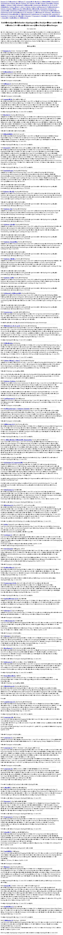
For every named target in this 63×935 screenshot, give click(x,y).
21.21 (2, 398)
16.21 (2, 312)
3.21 (2, 83)
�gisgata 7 (7, 867)
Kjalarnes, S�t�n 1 (10, 259)
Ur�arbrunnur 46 (39, 12)
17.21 (2, 326)
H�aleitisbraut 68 (26, 14)
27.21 (2, 505)
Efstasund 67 (55, 1)
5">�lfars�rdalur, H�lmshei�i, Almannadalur (18, 439)
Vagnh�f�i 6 (53, 16)
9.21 (2, 191)
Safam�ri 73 (44, 16)
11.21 (2, 224)
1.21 (2, 51)
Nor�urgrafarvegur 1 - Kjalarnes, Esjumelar (17, 408)
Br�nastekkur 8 (12, 1)
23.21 (2, 424)
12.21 (2, 242)
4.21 (2, 99)
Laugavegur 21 (56, 14)
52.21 (2, 885)
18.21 (2, 343)
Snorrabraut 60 (45, 10)
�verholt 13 (38, 1)
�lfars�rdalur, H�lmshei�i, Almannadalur (35, 8)
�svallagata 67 (56, 12)
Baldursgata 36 (5, 14)
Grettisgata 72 (36, 10)
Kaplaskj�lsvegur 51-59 (19, 12)
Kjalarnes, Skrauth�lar (47, 3)
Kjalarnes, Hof (25, 3)
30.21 (2, 548)
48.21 (2, 817)
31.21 (2, 567)
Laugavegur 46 (13, 16)
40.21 (2, 686)
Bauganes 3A (4, 1)
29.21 (2, 535)
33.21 (2, 598)
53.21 (2, 906)
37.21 (2, 648)
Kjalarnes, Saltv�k (35, 3)
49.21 (2, 832)
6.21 (2, 134)
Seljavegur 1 (48, 12)
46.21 (2, 787)
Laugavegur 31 (5, 16)
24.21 (2, 439)
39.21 (2, 675)
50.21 (2, 851)
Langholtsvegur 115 (36, 14)
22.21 (2, 408)
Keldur (30, 10)
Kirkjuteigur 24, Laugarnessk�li (13, 462)
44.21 (2, 747)
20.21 (2, 381)
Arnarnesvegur (37, 5)
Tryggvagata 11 (36, 16)
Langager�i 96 (30, 1)
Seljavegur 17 (30, 12)
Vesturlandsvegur (5, 3)
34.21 (2, 610)
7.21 (2, 148)
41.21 (2, 701)
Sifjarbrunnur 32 (14, 10)
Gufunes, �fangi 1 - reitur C (17, 7)
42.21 (2, 717)
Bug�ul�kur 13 (14, 18)
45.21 (2, 768)
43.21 (2, 737)
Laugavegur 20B (46, 14)
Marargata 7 (28, 16)
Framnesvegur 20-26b (6, 12)
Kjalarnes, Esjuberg (30, 7)
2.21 (2, 72)
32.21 (2, 583)
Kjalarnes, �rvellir (15, 3)
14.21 (2, 277)
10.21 (2, 209)
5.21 (2, 115)
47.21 (2, 801)
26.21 (2, 489)
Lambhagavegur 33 (41, 7)
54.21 (2, 920)
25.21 (2, 462)
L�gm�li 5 (21, 16)
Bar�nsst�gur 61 (54, 10)
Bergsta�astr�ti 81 (14, 14)
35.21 (2, 620)
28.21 (2, 524)
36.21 (2, 636)
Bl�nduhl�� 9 (46, 1)
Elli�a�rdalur (5, 7)
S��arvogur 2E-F (17, 8)
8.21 (2, 170)
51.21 (2, 867)
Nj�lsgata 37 (21, 1)
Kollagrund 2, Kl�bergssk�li (24, 5)
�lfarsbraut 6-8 (23, 10)
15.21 (2, 293)
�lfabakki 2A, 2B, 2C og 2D (49, 5)
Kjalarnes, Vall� (11, 5)
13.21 (2, 259)
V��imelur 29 (23, 18)
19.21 (2, 360)
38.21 (2, 662)
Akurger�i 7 (5, 18)
